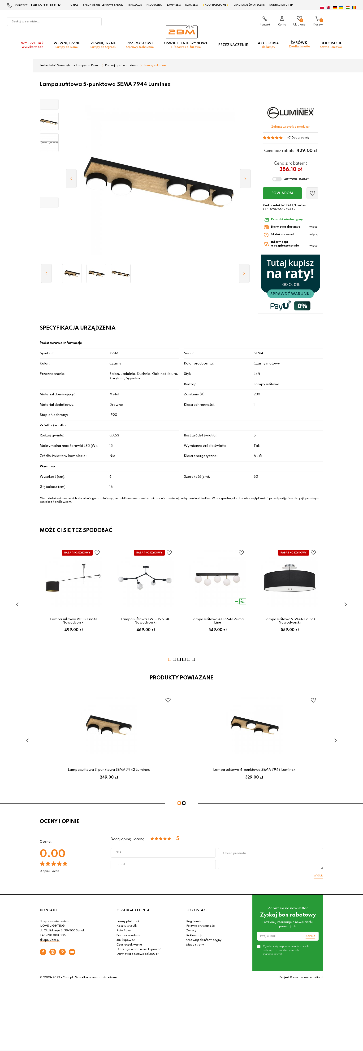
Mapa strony (195, 944)
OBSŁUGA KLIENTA (133, 910)
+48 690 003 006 (45, 5)
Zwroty (191, 930)
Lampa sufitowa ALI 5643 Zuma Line (217, 621)
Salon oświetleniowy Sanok (103, 5)
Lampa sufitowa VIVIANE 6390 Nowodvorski (289, 621)
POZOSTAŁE (196, 910)
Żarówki (299, 44)
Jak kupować (126, 940)
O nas (74, 5)
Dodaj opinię (300, 137)
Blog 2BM (191, 5)
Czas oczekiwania (129, 944)
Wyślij (318, 875)
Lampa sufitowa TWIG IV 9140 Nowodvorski (145, 621)
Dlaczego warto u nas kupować (139, 949)
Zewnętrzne (103, 45)
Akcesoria (268, 45)
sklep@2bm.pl (50, 940)
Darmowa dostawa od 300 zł (138, 954)
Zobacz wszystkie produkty (290, 127)
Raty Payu (124, 930)
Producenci (154, 5)
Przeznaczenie (233, 45)
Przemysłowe (140, 45)
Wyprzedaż (32, 45)
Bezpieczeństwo (128, 935)
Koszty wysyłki (127, 926)
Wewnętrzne (67, 45)
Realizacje (135, 5)
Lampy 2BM (174, 5)
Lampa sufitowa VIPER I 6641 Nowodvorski (73, 621)
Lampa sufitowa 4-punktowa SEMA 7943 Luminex (254, 769)
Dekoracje (331, 45)
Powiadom (282, 193)
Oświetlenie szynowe (185, 45)
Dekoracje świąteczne (249, 5)
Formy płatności (128, 921)
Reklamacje (194, 935)
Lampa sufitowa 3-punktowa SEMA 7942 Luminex (109, 769)
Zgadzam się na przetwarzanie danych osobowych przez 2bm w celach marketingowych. (286, 950)
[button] (49, 104)
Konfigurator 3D (281, 5)
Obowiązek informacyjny (203, 940)
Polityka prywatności (200, 926)
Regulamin (193, 921)
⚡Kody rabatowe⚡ (215, 5)
